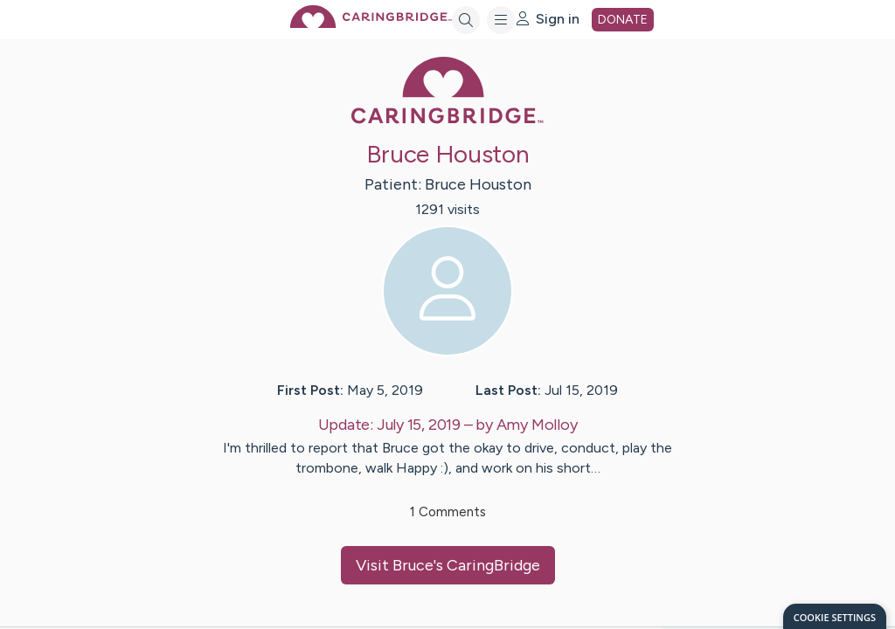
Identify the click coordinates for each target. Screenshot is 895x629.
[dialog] (834, 616)
